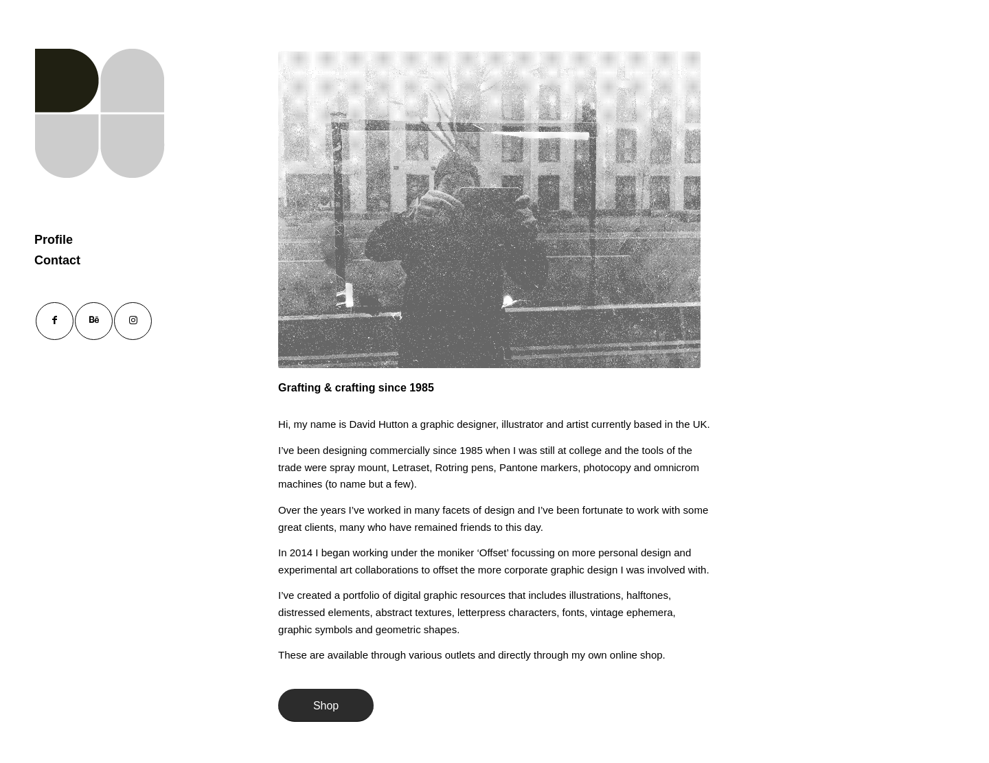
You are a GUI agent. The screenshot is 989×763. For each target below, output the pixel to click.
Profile (53, 240)
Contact (57, 260)
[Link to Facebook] (54, 321)
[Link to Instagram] (133, 321)
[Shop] (326, 705)
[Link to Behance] (94, 321)
